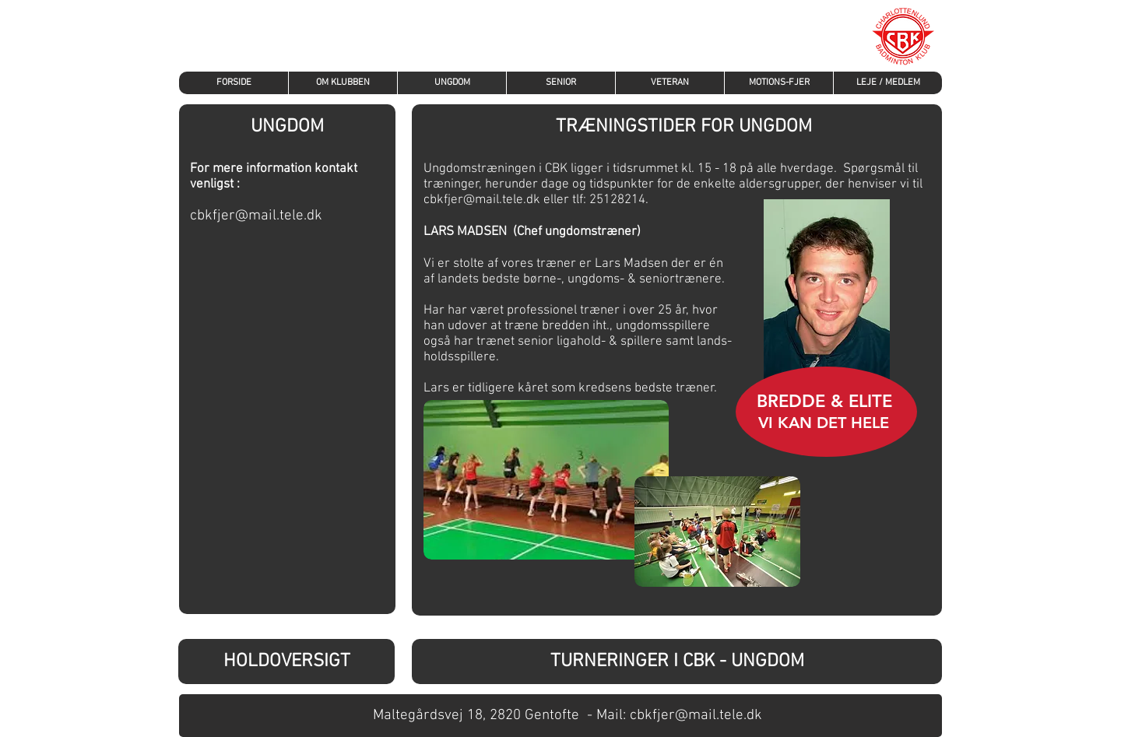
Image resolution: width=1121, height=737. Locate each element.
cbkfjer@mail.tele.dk (256, 216)
